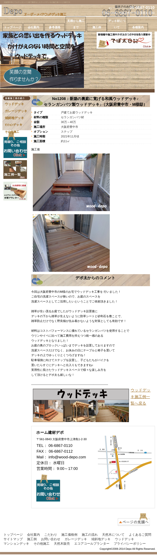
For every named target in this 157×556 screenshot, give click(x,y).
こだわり (50, 534)
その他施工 (12, 131)
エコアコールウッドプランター (15, 191)
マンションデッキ (16, 543)
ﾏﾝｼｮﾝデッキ (13, 125)
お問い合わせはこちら (15, 144)
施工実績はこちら (15, 169)
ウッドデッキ (14, 104)
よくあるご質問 (140, 534)
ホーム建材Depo (79, 11)
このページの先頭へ (134, 519)
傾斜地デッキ (14, 118)
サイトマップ (13, 539)
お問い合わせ (50, 539)
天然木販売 (62, 543)
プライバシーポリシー (130, 543)
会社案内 (33, 534)
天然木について (113, 534)
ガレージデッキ (16, 111)
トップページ (13, 534)
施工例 (32, 539)
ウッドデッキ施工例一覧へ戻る (141, 396)
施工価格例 (69, 534)
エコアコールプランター (91, 543)
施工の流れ (90, 534)
